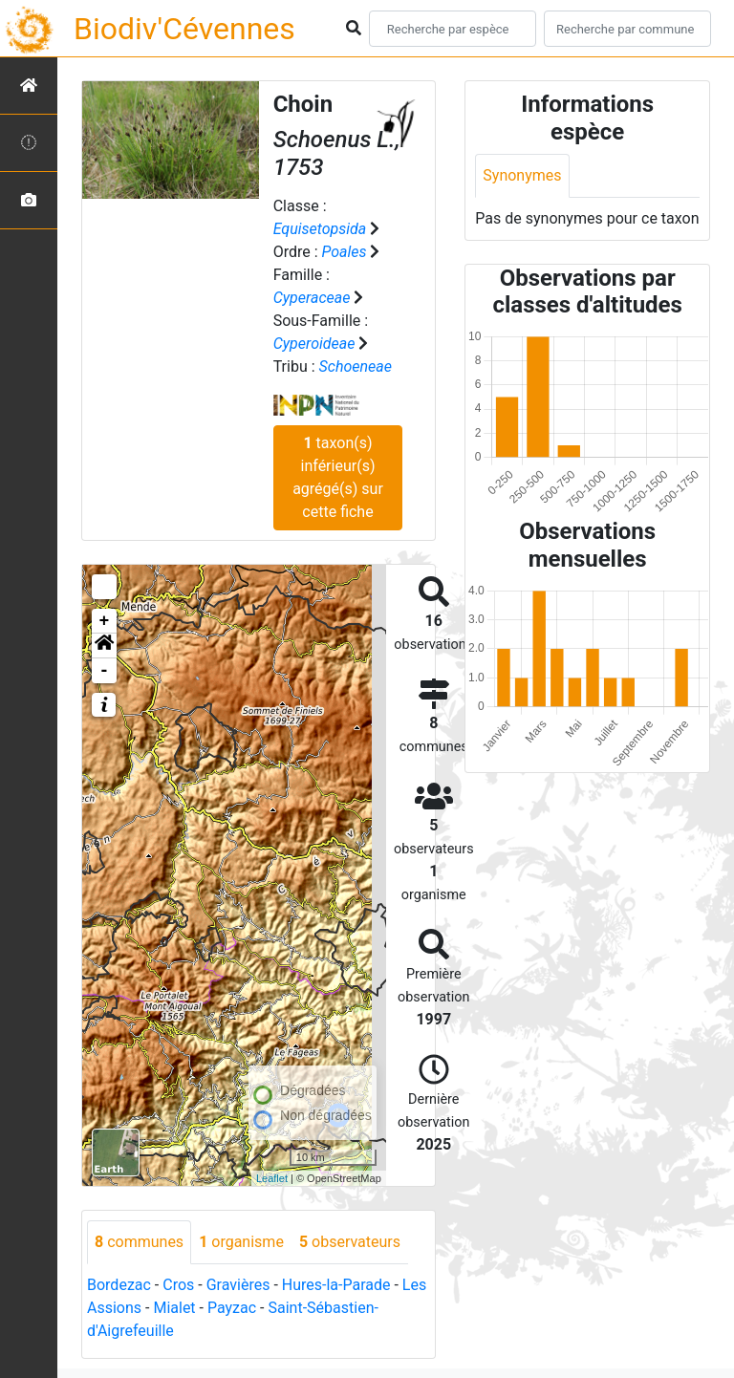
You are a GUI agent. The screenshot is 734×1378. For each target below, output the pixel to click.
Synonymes (522, 175)
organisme (241, 1242)
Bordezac (119, 1285)
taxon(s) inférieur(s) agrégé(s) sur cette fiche (337, 477)
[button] (104, 646)
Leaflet (272, 1178)
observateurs (349, 1242)
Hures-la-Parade (336, 1285)
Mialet (174, 1308)
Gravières (238, 1285)
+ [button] (104, 621)
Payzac (231, 1308)
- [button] (104, 670)
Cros (178, 1285)
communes (139, 1242)
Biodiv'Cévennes (184, 29)
